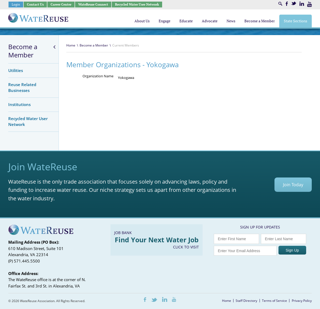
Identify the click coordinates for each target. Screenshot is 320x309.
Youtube (309, 4)
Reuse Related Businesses (22, 87)
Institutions (19, 104)
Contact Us (35, 4)
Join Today (293, 185)
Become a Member (22, 51)
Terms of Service (274, 300)
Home (70, 45)
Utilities (15, 70)
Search (280, 4)
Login (16, 4)
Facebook (287, 4)
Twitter (293, 3)
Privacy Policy (302, 300)
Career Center (61, 4)
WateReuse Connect (93, 4)
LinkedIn (302, 4)
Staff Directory (246, 300)
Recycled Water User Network (137, 4)
